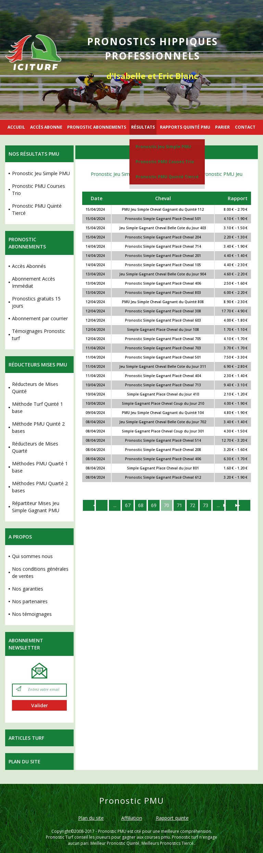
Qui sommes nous (32, 556)
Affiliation (131, 818)
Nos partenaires (30, 601)
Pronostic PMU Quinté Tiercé (167, 177)
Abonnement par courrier (40, 318)
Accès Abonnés (29, 266)
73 (206, 505)
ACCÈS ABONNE (46, 127)
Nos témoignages (32, 614)
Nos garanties (27, 588)
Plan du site (24, 761)
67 (127, 505)
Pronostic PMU (112, 831)
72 (193, 505)
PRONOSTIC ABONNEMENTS (96, 127)
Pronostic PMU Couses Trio (165, 162)
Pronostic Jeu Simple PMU (163, 147)
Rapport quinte (172, 818)
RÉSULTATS (143, 127)
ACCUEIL (16, 127)
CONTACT (245, 127)
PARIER (222, 127)
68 (140, 505)
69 (153, 505)
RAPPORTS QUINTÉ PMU (185, 127)
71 (180, 505)
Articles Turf (26, 738)
